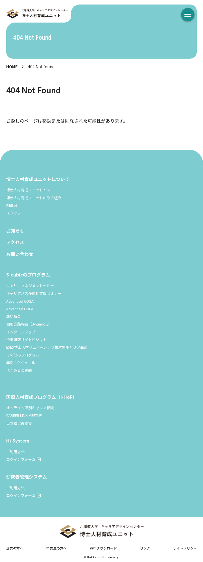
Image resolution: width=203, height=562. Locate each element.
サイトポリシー (185, 548)
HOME (12, 66)
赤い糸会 (13, 316)
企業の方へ (14, 548)
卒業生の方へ (56, 548)
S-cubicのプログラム (28, 274)
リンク (145, 548)
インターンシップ (20, 332)
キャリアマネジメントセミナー (32, 285)
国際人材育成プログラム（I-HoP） (41, 396)
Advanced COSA (20, 301)
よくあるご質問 (19, 370)
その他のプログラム (22, 355)
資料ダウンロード (103, 548)
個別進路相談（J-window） (29, 324)
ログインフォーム (21, 459)
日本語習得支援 (19, 423)
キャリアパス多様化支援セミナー (33, 293)
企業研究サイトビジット (26, 339)
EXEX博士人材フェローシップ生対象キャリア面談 (47, 347)
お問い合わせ (19, 254)
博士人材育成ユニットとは (28, 190)
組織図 (11, 205)
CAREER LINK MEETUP (24, 415)
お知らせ (15, 230)
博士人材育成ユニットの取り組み (33, 197)
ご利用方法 (15, 451)
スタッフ (13, 213)
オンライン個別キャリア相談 (30, 407)
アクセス (15, 242)
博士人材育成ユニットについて (37, 179)
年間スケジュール (20, 362)
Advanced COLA (19, 308)
